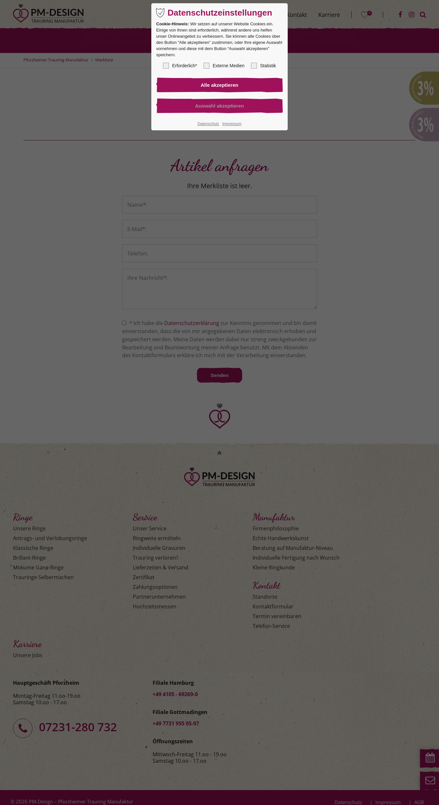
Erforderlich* (180, 66)
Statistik (263, 66)
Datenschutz (208, 124)
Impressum (231, 124)
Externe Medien (224, 66)
